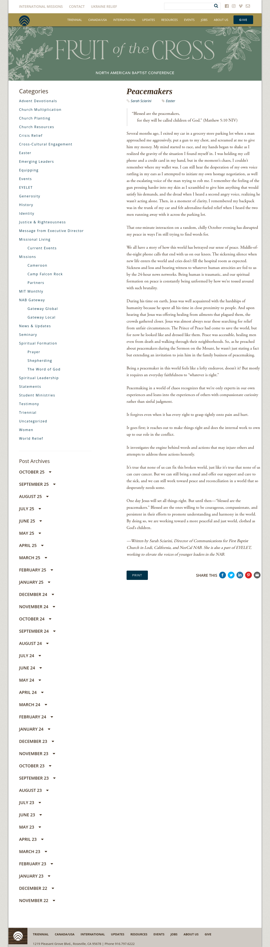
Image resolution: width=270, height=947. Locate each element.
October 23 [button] (35, 766)
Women (26, 429)
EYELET (26, 187)
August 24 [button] (34, 643)
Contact (77, 6)
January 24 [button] (34, 729)
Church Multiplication (40, 109)
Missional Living (34, 239)
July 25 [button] (30, 508)
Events (189, 20)
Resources (169, 20)
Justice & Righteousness (42, 222)
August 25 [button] (34, 496)
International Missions (41, 6)
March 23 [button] (33, 851)
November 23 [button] (37, 753)
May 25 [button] (30, 533)
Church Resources (36, 127)
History (26, 204)
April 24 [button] (31, 692)
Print (137, 575)
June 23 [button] (30, 815)
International (124, 20)
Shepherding (39, 360)
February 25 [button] (36, 570)
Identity (26, 213)
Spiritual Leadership (39, 378)
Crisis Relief (30, 135)
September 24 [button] (37, 631)
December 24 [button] (36, 594)
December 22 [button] (36, 888)
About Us (221, 20)
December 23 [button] (36, 741)
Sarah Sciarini (141, 101)
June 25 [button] (30, 521)
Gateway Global (42, 308)
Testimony (29, 404)
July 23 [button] (30, 802)
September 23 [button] (37, 778)
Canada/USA (97, 20)
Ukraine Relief (104, 6)
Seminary (28, 334)
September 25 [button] (37, 484)
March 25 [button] (33, 557)
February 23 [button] (36, 864)
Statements (30, 386)
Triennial (74, 20)
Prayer (33, 352)
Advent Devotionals (38, 101)
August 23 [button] (34, 790)
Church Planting (34, 118)
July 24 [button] (30, 655)
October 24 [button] (35, 619)
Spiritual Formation (38, 343)
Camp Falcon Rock (45, 274)
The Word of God (44, 369)
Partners (35, 282)
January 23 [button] (34, 876)
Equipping (29, 170)
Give (243, 20)
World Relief (31, 438)
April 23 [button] (31, 839)
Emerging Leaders (36, 161)
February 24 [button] (36, 717)
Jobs (204, 20)
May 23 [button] (30, 827)
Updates (148, 20)
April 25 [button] (31, 545)
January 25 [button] (34, 582)
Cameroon (37, 265)
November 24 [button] (37, 606)
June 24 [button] (30, 668)
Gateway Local (41, 317)
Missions (27, 256)
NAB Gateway (32, 300)
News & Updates (35, 326)
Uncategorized (33, 421)
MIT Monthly (31, 291)
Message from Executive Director (51, 230)
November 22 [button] (37, 900)
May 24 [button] (30, 680)
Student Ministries (37, 395)
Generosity (29, 196)
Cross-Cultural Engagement (45, 144)
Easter (170, 101)
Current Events (42, 248)
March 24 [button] (33, 704)
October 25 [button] (35, 472)
